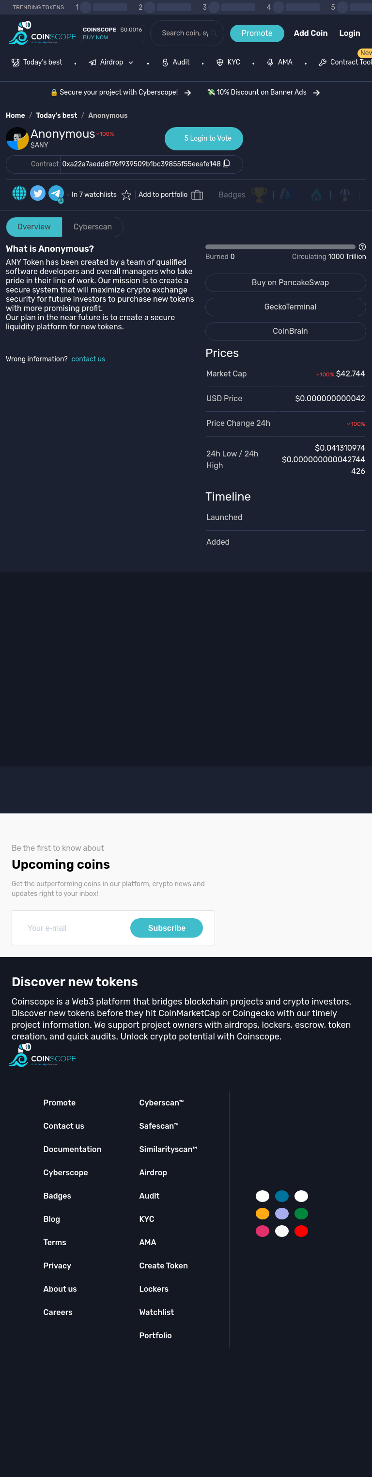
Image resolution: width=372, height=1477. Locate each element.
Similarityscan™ (168, 1149)
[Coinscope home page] (42, 33)
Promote (257, 33)
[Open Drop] (285, 252)
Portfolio (155, 1335)
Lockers (154, 1289)
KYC (146, 1219)
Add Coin (311, 33)
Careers (58, 1312)
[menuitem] (37, 63)
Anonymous (108, 116)
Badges (232, 194)
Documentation (73, 1149)
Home (15, 116)
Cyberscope (66, 1172)
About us (60, 1289)
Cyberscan (93, 226)
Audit (149, 1196)
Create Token (163, 1265)
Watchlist (156, 1312)
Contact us (64, 1126)
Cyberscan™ (161, 1102)
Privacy (57, 1265)
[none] (113, 63)
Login (350, 33)
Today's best (56, 116)
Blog (52, 1219)
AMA (147, 1242)
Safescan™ (159, 1126)
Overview (34, 226)
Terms (55, 1242)
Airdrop (153, 1172)
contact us (89, 359)
